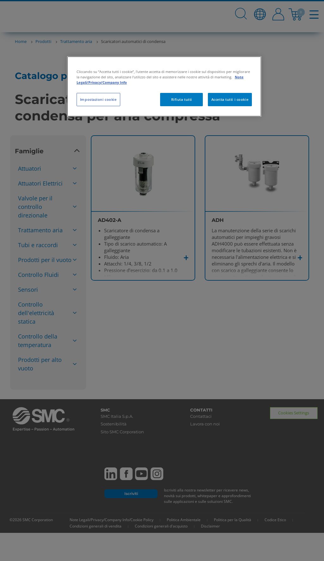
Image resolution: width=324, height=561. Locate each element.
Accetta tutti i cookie (230, 99)
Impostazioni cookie (98, 99)
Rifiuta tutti (181, 99)
